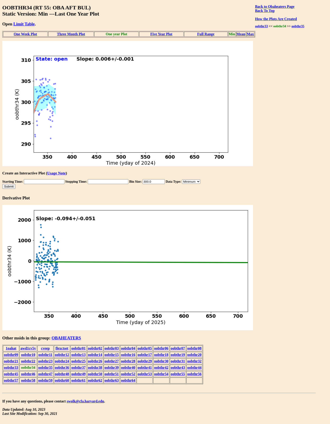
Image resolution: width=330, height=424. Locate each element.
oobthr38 (95, 367)
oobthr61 (78, 380)
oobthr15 (111, 355)
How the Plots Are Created (276, 19)
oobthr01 (78, 348)
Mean (240, 34)
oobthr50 (95, 374)
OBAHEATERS (66, 338)
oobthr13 (78, 355)
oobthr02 (95, 348)
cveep (45, 348)
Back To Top (265, 11)
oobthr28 (128, 361)
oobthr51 (111, 374)
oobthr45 (11, 374)
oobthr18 (161, 355)
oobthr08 (194, 348)
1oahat (11, 348)
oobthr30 (161, 361)
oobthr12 (62, 355)
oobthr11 (45, 355)
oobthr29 (145, 361)
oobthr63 (111, 380)
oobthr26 (95, 361)
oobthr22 (28, 361)
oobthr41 (145, 367)
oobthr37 (78, 367)
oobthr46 (28, 374)
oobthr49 (78, 374)
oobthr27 (111, 361)
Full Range (205, 34)
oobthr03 (111, 348)
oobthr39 (111, 367)
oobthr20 (194, 355)
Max (250, 34)
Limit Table (24, 24)
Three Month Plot (71, 34)
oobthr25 (78, 361)
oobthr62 (95, 380)
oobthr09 (11, 355)
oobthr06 (161, 348)
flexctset (61, 348)
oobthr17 (145, 355)
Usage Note (56, 173)
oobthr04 (128, 348)
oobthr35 (298, 26)
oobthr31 (178, 361)
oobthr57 (11, 380)
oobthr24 (62, 361)
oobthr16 (128, 355)
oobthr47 (45, 374)
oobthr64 (128, 380)
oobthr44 (194, 367)
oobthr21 (11, 361)
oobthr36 (62, 367)
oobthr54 (161, 374)
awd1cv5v (28, 348)
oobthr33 (261, 26)
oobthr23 (45, 361)
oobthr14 (95, 355)
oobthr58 (28, 380)
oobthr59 (45, 380)
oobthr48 (62, 374)
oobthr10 (28, 355)
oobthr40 (128, 367)
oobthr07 (178, 348)
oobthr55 (178, 374)
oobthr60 (62, 380)
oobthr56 (194, 374)
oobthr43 (178, 367)
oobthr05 (145, 348)
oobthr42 (161, 367)
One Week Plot (25, 34)
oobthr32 (194, 361)
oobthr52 (128, 374)
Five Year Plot (161, 34)
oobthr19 (178, 355)
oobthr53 (145, 374)
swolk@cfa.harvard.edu (85, 401)
